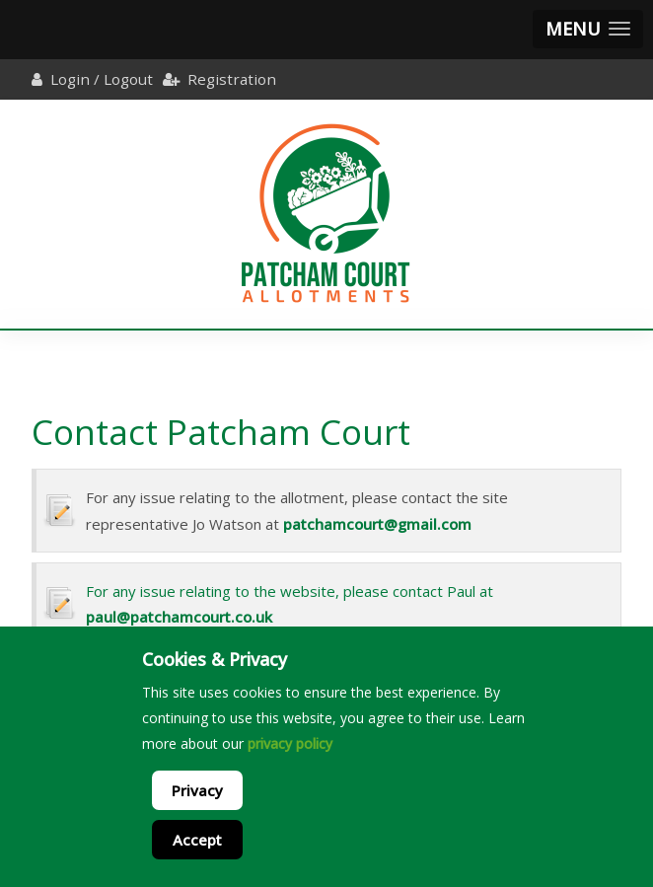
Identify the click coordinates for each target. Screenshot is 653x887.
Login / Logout (101, 79)
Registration (231, 79)
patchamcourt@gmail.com (377, 524)
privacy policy (290, 743)
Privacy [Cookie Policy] (197, 790)
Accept (197, 840)
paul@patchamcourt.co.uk (179, 617)
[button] (588, 29)
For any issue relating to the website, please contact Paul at (289, 591)
